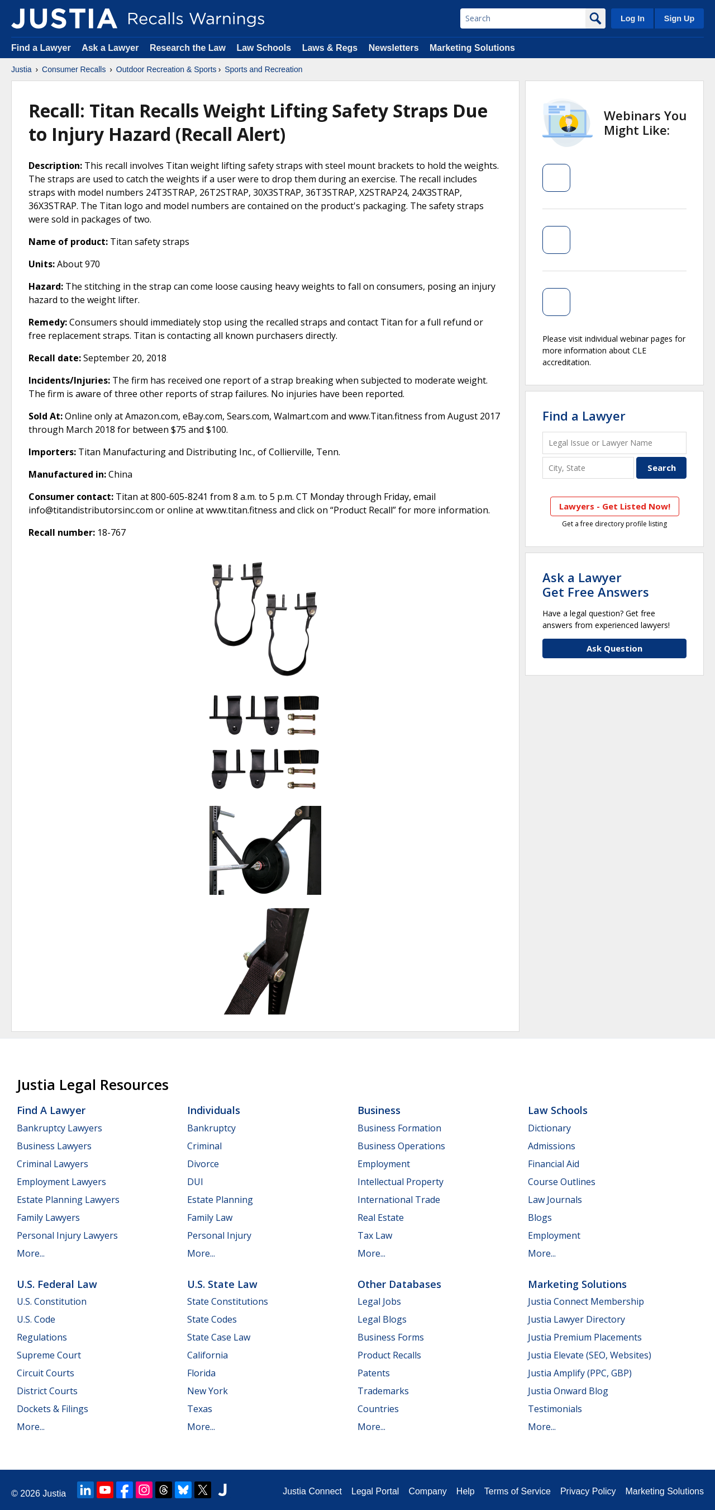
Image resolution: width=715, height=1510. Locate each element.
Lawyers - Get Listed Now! (614, 506)
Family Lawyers (48, 1217)
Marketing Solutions (472, 48)
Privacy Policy (588, 1491)
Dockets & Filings (52, 1409)
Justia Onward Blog (568, 1391)
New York (207, 1391)
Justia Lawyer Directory (576, 1319)
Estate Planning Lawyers (68, 1199)
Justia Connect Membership (586, 1301)
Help (465, 1491)
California (207, 1355)
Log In (633, 18)
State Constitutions (227, 1301)
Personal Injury (219, 1235)
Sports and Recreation (263, 69)
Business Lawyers (54, 1146)
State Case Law (218, 1337)
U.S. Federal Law (57, 1284)
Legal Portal (375, 1491)
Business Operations (401, 1146)
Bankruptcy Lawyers (59, 1128)
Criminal (204, 1146)
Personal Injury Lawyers (67, 1235)
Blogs (540, 1217)
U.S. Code (36, 1319)
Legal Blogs (382, 1319)
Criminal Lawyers (52, 1164)
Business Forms (391, 1337)
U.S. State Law (222, 1284)
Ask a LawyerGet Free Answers (595, 584)
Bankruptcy (211, 1128)
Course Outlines (561, 1182)
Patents (374, 1373)
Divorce (203, 1164)
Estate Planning (220, 1199)
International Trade (399, 1199)
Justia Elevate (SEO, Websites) (589, 1355)
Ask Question (614, 648)
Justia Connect (312, 1491)
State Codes (212, 1319)
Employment (384, 1164)
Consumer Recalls (74, 69)
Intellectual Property (401, 1182)
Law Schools (263, 48)
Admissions (551, 1146)
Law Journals (555, 1199)
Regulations (42, 1337)
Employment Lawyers (61, 1182)
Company (427, 1491)
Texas (199, 1409)
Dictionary (549, 1128)
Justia (21, 69)
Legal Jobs (379, 1301)
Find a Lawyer (41, 48)
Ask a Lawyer (111, 48)
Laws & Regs (330, 48)
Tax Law (375, 1235)
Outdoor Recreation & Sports (166, 69)
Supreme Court (49, 1355)
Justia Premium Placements (585, 1337)
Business (379, 1110)
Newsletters (394, 48)
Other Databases (399, 1284)
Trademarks (383, 1391)
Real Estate (381, 1217)
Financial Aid (553, 1164)
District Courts (47, 1391)
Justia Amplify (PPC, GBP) (580, 1373)
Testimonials (555, 1409)
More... (31, 1253)
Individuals (213, 1110)
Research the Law (188, 48)
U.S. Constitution (52, 1301)
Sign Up (679, 18)
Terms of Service (517, 1491)
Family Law (209, 1217)
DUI (195, 1182)
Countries (378, 1409)
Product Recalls (389, 1355)
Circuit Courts (45, 1373)
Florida (201, 1373)
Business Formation (399, 1128)
